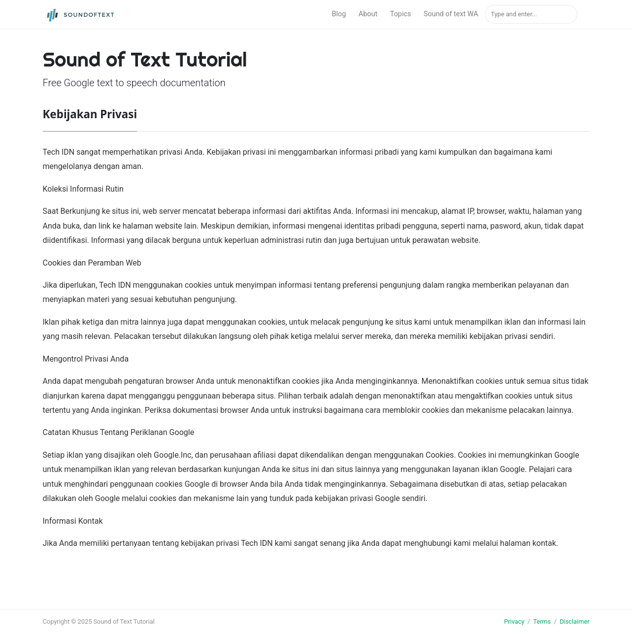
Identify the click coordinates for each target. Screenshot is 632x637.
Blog (339, 14)
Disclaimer (574, 621)
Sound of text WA (451, 14)
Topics (400, 14)
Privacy (514, 621)
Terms (542, 621)
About (368, 14)
